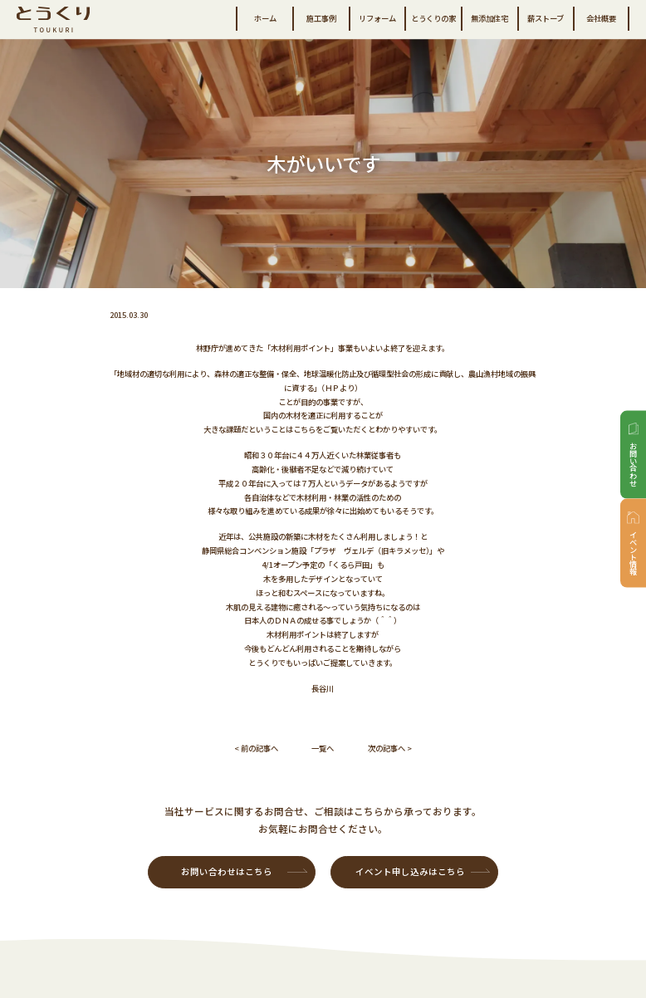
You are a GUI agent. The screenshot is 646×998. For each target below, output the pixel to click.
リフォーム (377, 18)
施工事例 (321, 18)
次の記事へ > (390, 748)
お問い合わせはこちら (226, 871)
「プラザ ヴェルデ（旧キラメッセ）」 (371, 550)
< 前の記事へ (256, 748)
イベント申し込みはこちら (410, 871)
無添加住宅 (489, 18)
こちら (304, 429)
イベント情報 (633, 552)
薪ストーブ (545, 18)
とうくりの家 (433, 18)
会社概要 (601, 18)
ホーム (265, 18)
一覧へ (322, 748)
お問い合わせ (633, 464)
